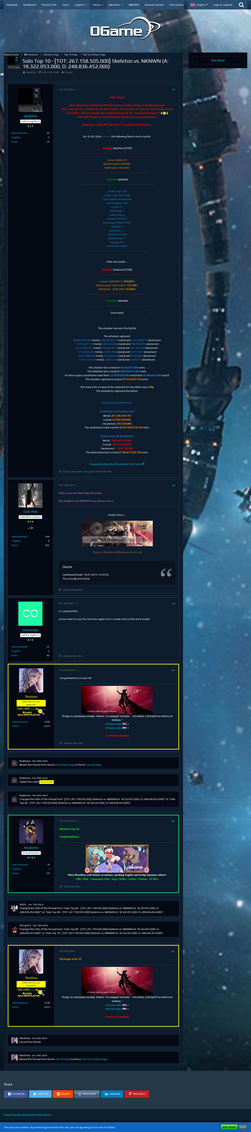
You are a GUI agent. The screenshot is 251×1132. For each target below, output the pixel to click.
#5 (173, 821)
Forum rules (114, 723)
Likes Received (19, 133)
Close (243, 1127)
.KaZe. (23, 904)
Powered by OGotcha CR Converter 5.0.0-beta (115, 464)
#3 (173, 603)
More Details (229, 1127)
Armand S (25, 925)
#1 (173, 89)
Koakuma (24, 760)
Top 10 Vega (93, 764)
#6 (173, 951)
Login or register (223, 4)
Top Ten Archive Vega (94, 1059)
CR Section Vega (64, 764)
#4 (173, 670)
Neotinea (24, 1038)
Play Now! (218, 60)
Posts (15, 141)
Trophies (16, 137)
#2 (173, 485)
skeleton (31, 72)
